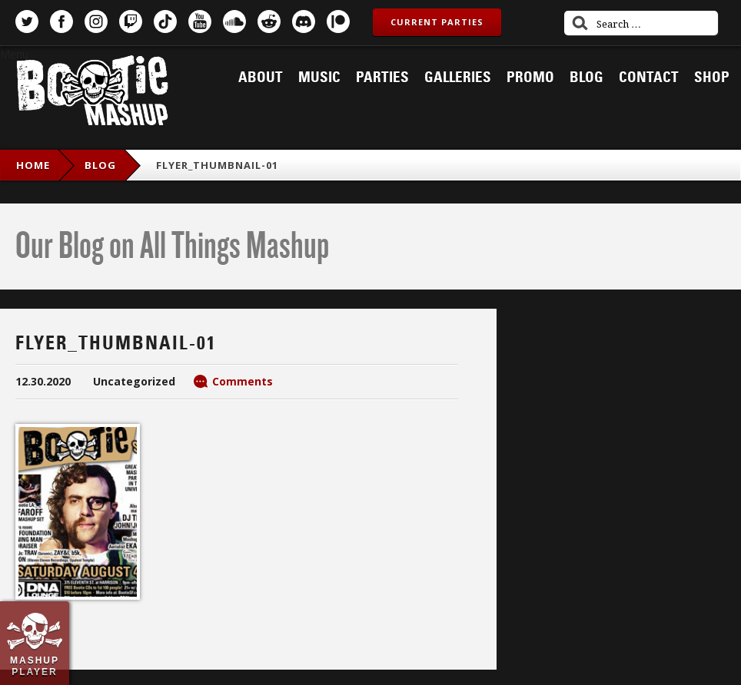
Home (33, 165)
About (260, 77)
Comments (242, 381)
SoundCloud (234, 21)
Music (319, 77)
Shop (711, 77)
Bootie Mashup (92, 93)
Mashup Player (34, 666)
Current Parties (436, 22)
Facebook (61, 21)
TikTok (165, 21)
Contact (649, 77)
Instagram (96, 21)
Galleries (457, 77)
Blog (586, 77)
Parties (382, 77)
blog (100, 165)
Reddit (269, 21)
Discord (303, 21)
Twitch (130, 21)
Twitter (26, 21)
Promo (530, 77)
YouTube (199, 21)
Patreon (338, 21)
